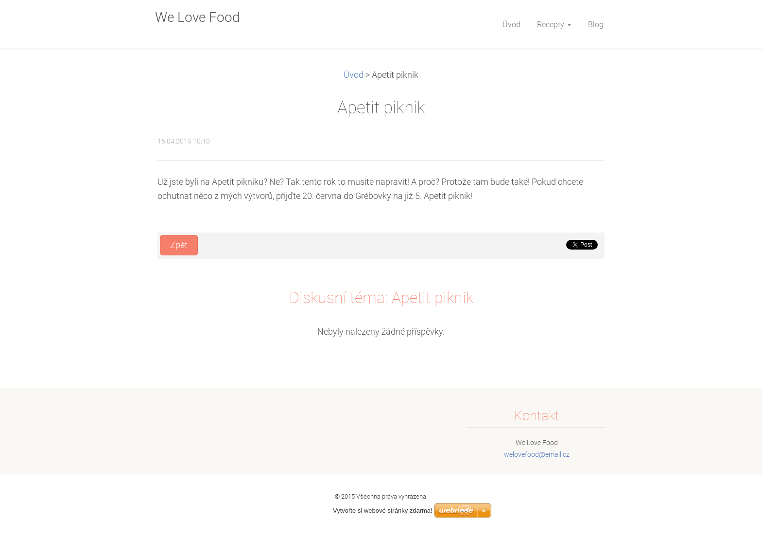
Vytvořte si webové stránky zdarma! (383, 510)
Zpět (179, 245)
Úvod (354, 75)
